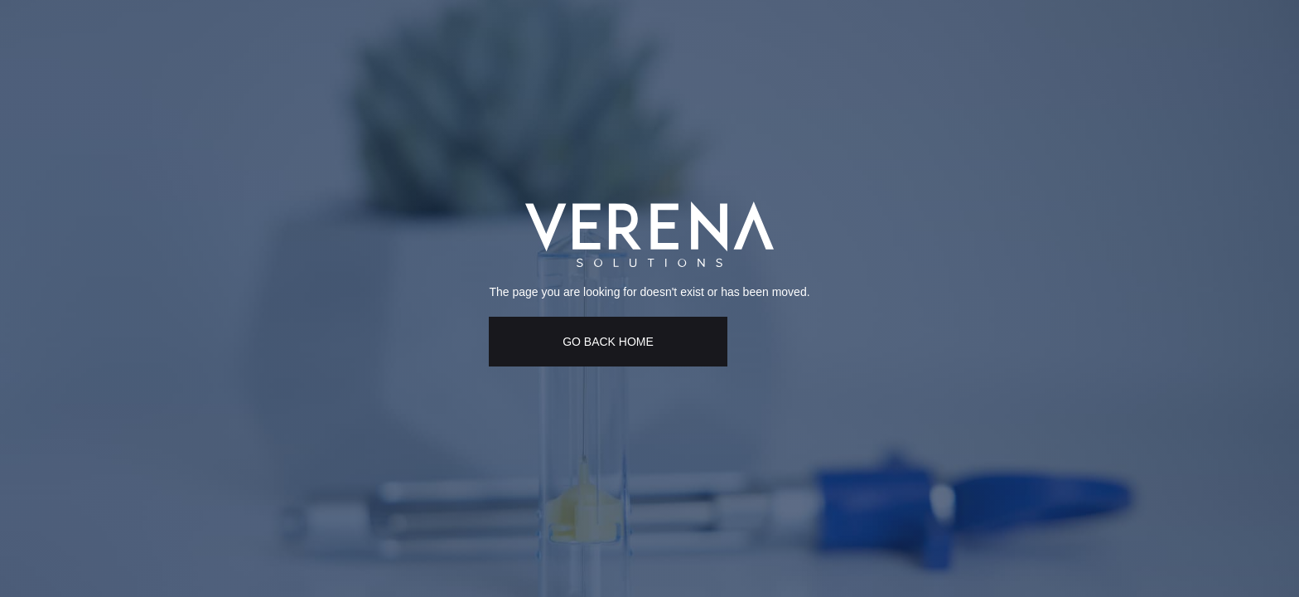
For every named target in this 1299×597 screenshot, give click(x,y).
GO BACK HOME (608, 341)
